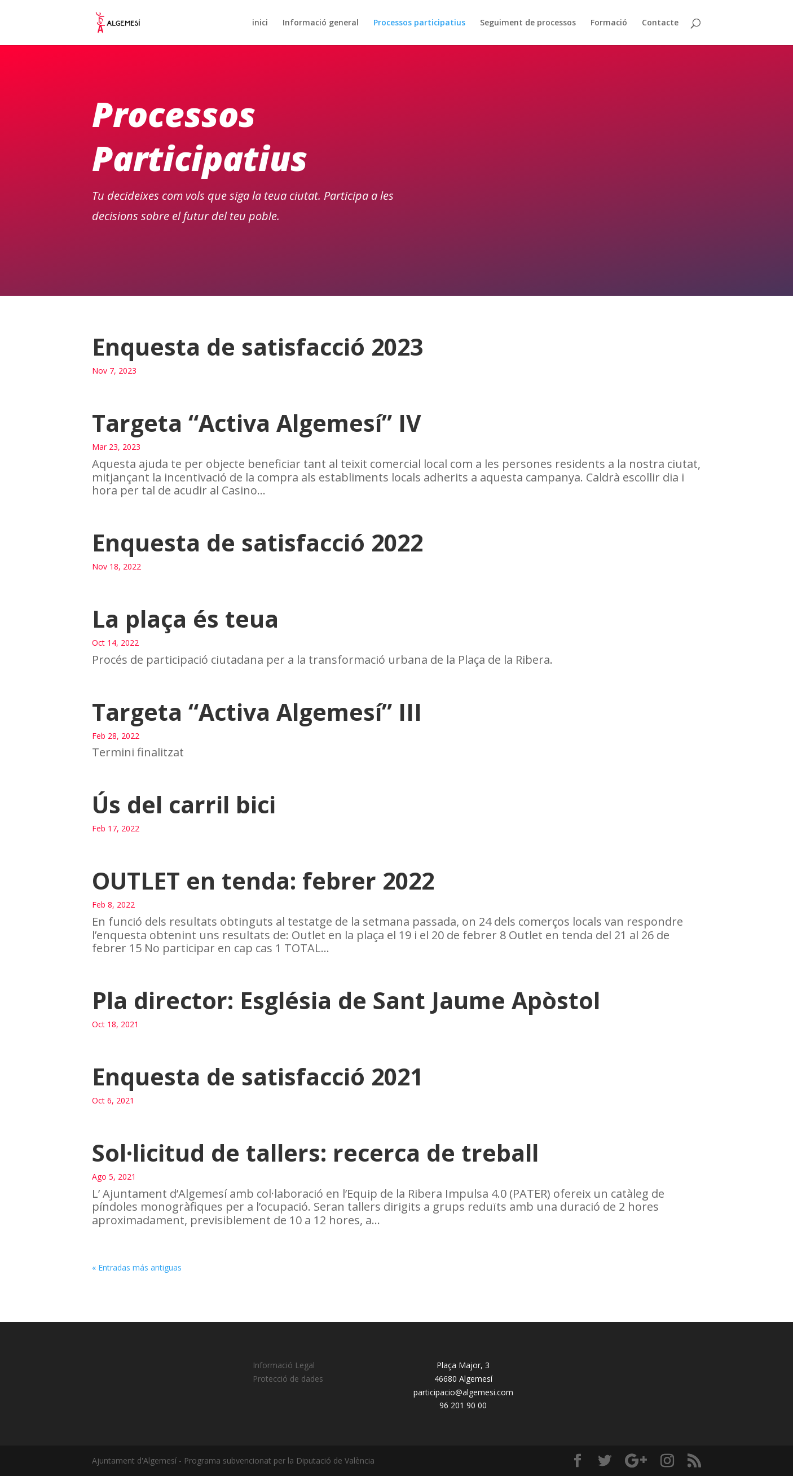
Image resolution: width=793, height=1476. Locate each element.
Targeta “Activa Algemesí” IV (256, 423)
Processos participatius (419, 23)
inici (260, 23)
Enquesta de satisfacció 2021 (257, 1076)
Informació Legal (284, 1365)
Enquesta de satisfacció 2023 (257, 346)
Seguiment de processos (528, 23)
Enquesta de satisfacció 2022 (257, 542)
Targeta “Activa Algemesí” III (257, 712)
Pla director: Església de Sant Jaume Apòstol (346, 1000)
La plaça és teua (185, 618)
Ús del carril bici (184, 804)
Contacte (660, 23)
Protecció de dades (288, 1378)
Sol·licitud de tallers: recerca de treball (315, 1152)
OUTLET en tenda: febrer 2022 (263, 880)
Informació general (321, 23)
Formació (609, 23)
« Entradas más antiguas (137, 1267)
